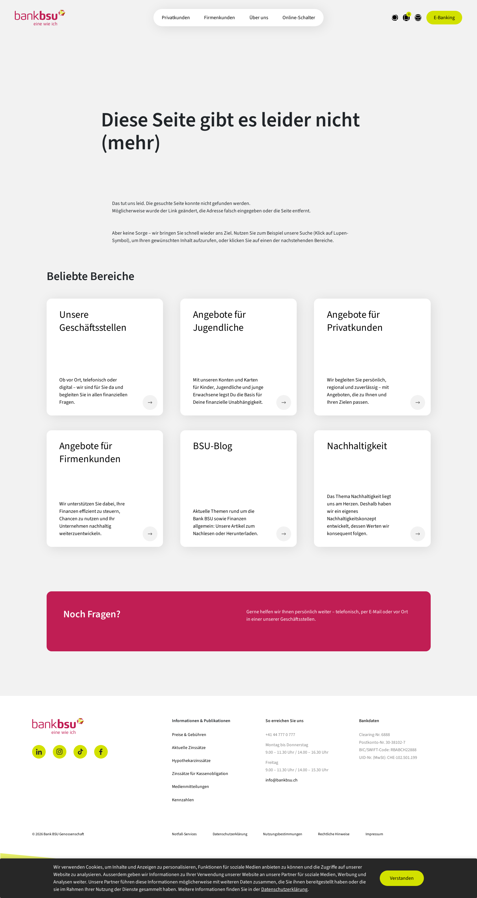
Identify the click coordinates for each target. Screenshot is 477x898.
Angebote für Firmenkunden (150, 533)
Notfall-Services (184, 834)
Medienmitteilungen (190, 787)
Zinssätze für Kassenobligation (200, 774)
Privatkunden (176, 17)
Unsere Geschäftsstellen (150, 402)
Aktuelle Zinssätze (189, 748)
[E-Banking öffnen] (444, 17)
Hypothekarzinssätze (191, 761)
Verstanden (402, 878)
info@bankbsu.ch (282, 780)
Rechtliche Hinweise (333, 834)
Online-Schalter (298, 17)
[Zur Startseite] (40, 17)
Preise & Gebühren (189, 735)
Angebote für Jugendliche (283, 402)
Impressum (374, 834)
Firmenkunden (219, 17)
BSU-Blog (283, 533)
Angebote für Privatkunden (417, 402)
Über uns (258, 17)
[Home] (98, 726)
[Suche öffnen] (377, 17)
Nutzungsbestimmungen (282, 834)
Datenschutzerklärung (230, 834)
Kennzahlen (183, 800)
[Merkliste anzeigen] (396, 17)
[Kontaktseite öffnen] (414, 17)
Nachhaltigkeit (417, 533)
